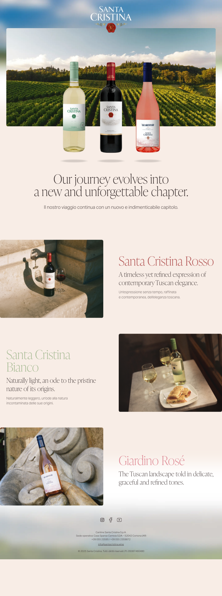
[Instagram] (102, 520)
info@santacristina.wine (111, 544)
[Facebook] (110, 520)
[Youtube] (119, 520)
